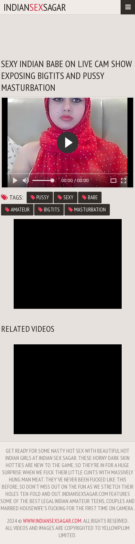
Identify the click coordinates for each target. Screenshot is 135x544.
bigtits (49, 209)
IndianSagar (35, 7)
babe (90, 197)
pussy (40, 197)
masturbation (87, 209)
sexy (65, 197)
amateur (17, 209)
